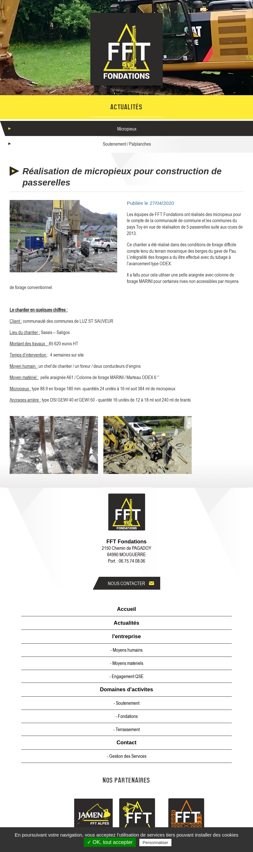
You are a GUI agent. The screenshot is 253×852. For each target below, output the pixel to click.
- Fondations (127, 716)
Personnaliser (155, 842)
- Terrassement (126, 729)
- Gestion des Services (126, 755)
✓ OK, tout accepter (110, 842)
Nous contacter (126, 583)
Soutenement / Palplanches (127, 143)
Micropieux (126, 128)
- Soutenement (126, 702)
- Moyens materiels (126, 662)
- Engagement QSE (126, 676)
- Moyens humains (126, 649)
